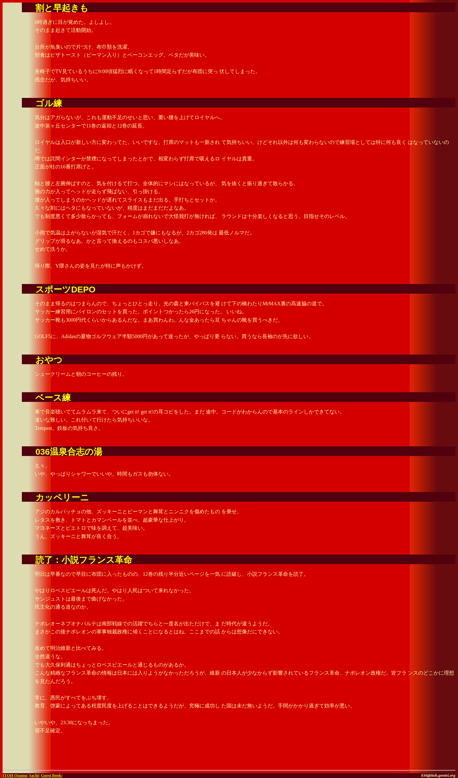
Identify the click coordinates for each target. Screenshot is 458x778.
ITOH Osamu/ (15, 775)
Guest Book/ (51, 775)
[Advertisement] (380, 757)
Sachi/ (34, 775)
